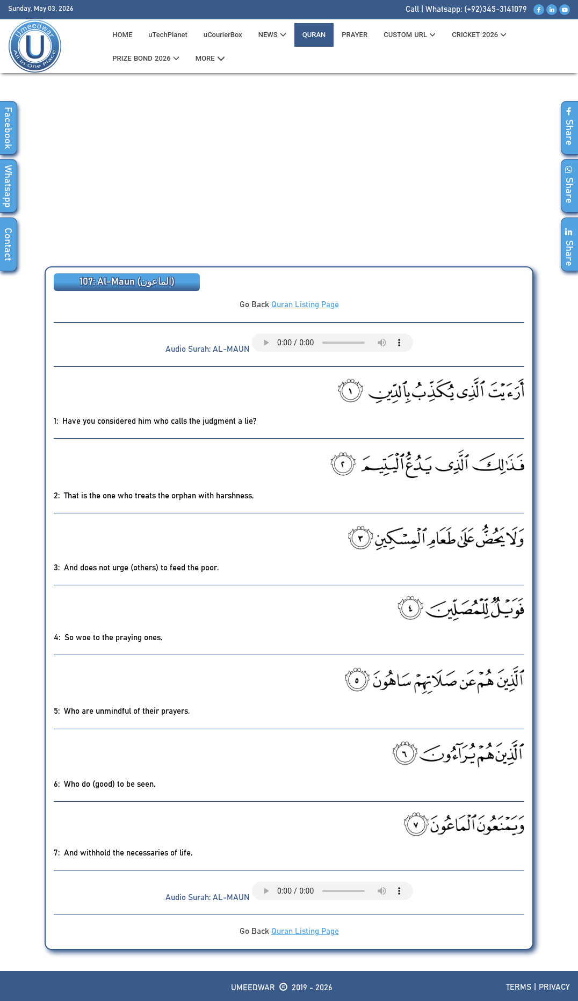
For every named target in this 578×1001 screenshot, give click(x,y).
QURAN (314, 35)
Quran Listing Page (305, 305)
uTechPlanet (167, 35)
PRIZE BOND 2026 (145, 58)
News (272, 35)
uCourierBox (223, 35)
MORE (210, 58)
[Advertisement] (289, 172)
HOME (122, 35)
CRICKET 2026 (479, 35)
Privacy (554, 987)
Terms (518, 987)
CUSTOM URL (410, 35)
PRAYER (354, 35)
